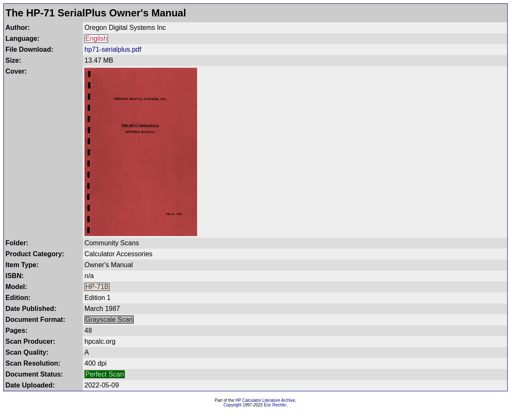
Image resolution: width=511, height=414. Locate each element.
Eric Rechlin (275, 405)
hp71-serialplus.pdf (112, 49)
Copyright (233, 405)
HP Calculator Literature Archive (265, 400)
